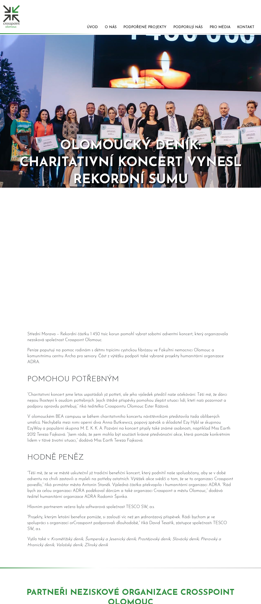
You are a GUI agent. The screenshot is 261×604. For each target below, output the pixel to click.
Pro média (220, 27)
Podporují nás (188, 27)
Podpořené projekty (144, 27)
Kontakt (245, 27)
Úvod (92, 27)
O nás (111, 27)
